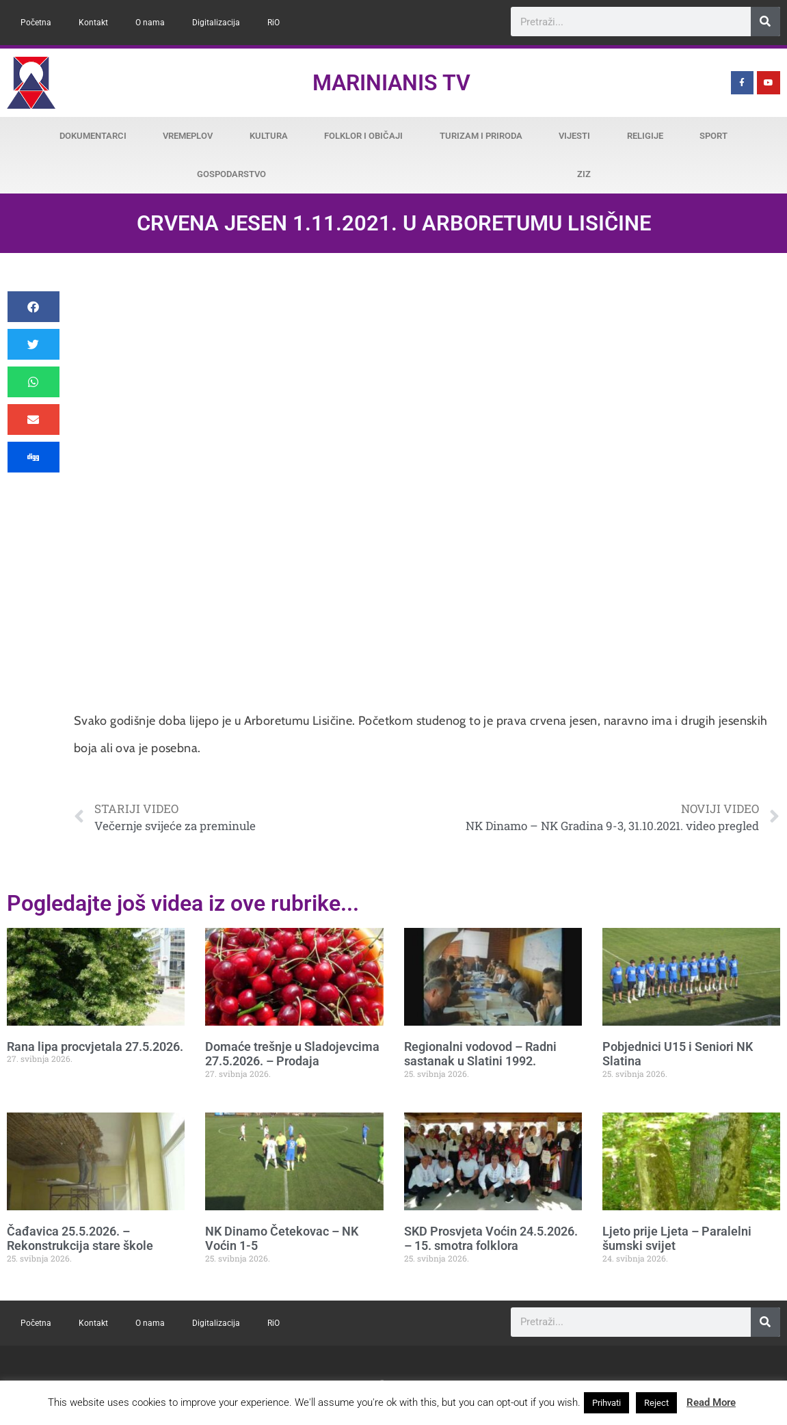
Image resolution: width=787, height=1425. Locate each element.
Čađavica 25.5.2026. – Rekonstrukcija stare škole (80, 1238)
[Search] (765, 21)
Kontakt (93, 22)
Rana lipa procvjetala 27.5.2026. (95, 1046)
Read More (711, 1402)
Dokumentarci (92, 136)
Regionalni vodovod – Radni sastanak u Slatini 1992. (480, 1054)
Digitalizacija (216, 22)
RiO (273, 22)
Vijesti (574, 136)
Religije (645, 136)
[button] (33, 306)
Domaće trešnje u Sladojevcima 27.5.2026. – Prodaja (292, 1054)
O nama (150, 22)
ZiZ (584, 174)
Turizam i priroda (481, 136)
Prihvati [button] (606, 1403)
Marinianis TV (391, 83)
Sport (713, 136)
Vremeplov (188, 136)
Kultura (269, 136)
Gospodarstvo (231, 174)
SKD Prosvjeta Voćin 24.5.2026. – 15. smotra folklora (491, 1238)
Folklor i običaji (363, 136)
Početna (36, 22)
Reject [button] (656, 1403)
